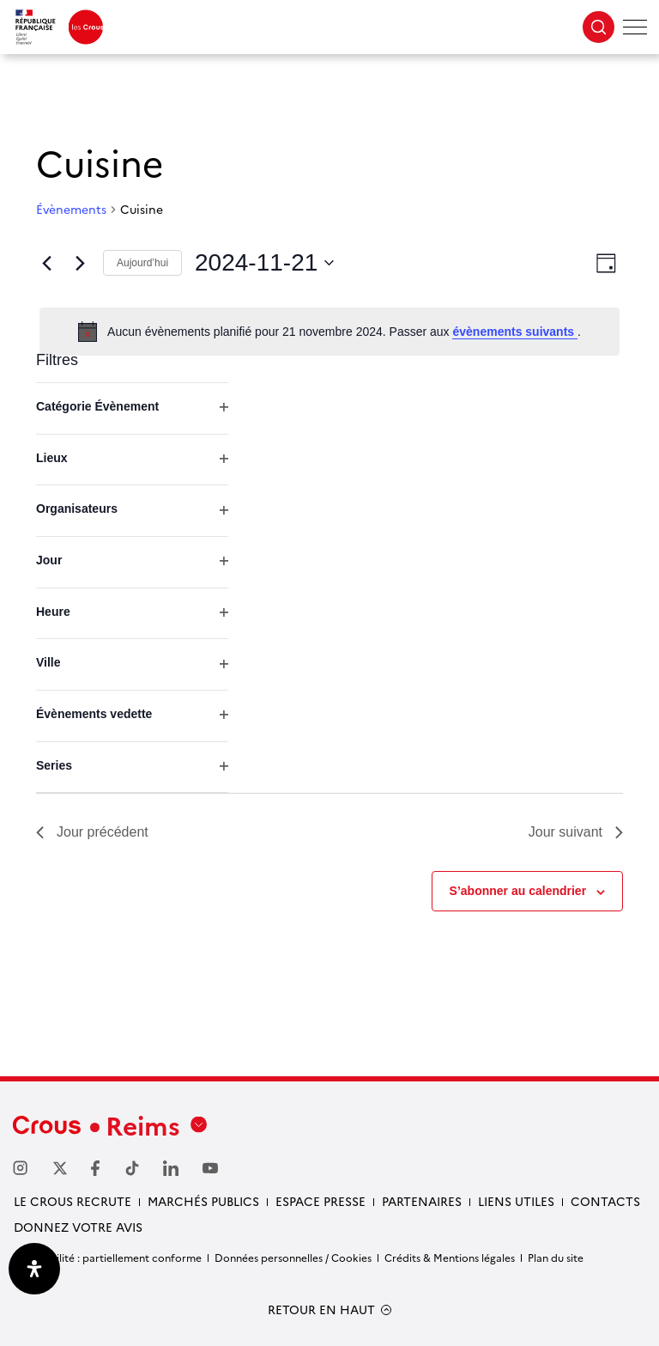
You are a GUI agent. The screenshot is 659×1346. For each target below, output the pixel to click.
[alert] (329, 332)
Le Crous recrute (72, 1200)
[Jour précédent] (46, 263)
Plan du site (555, 1257)
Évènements (71, 209)
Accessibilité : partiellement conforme (107, 1257)
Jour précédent (92, 832)
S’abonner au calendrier (518, 891)
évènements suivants (514, 331)
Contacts (605, 1200)
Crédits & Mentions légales (449, 1257)
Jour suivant (576, 832)
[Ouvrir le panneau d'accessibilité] (34, 1268)
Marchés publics (203, 1200)
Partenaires (422, 1200)
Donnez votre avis (78, 1226)
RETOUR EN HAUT (321, 1309)
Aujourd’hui (142, 263)
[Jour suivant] (80, 263)
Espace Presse (320, 1200)
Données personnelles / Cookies (293, 1257)
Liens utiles (516, 1200)
